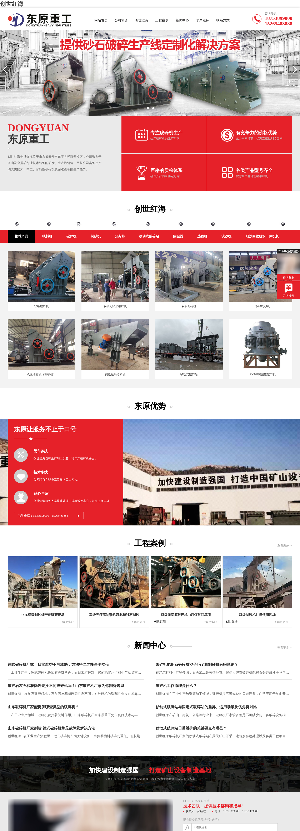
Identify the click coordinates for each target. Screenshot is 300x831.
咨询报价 (288, 290)
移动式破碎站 (149, 236)
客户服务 (202, 20)
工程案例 (162, 20)
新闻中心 (182, 20)
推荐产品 (21, 236)
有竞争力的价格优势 (256, 132)
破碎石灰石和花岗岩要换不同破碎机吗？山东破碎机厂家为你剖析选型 (66, 686)
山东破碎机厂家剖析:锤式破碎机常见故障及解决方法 (51, 728)
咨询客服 (288, 264)
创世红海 (11, 4)
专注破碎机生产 (166, 132)
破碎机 (71, 236)
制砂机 (96, 236)
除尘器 (178, 236)
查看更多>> (284, 545)
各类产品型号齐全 (254, 170)
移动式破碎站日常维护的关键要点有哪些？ (191, 728)
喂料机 (47, 236)
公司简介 (121, 20)
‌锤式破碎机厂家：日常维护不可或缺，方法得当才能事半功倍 (58, 665)
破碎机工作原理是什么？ (176, 686)
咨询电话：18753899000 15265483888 (43, 515)
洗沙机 (226, 236)
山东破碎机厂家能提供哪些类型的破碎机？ (43, 707)
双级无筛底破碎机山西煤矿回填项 (186, 615)
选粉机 (202, 236)
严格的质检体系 (166, 170)
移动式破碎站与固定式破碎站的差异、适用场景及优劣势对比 (206, 707)
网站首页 (101, 20)
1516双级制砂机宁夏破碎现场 (42, 615)
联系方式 (223, 20)
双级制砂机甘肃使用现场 (257, 615)
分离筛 (120, 236)
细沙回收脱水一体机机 (262, 236)
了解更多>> (66, 622)
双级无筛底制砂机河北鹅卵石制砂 (114, 615)
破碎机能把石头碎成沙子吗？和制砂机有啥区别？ (197, 665)
